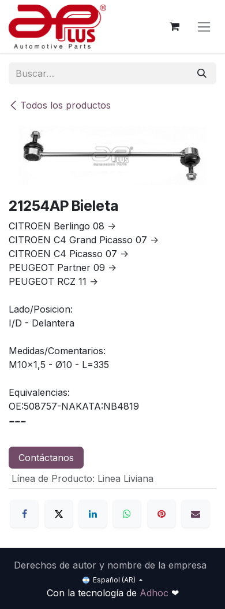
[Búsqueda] (201, 73)
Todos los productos (60, 105)
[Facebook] (24, 514)
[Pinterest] (161, 514)
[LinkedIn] (93, 514)
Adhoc (155, 593)
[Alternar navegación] (204, 27)
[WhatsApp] (127, 514)
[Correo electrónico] (195, 514)
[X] (59, 514)
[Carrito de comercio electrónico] (174, 26)
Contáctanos (46, 457)
